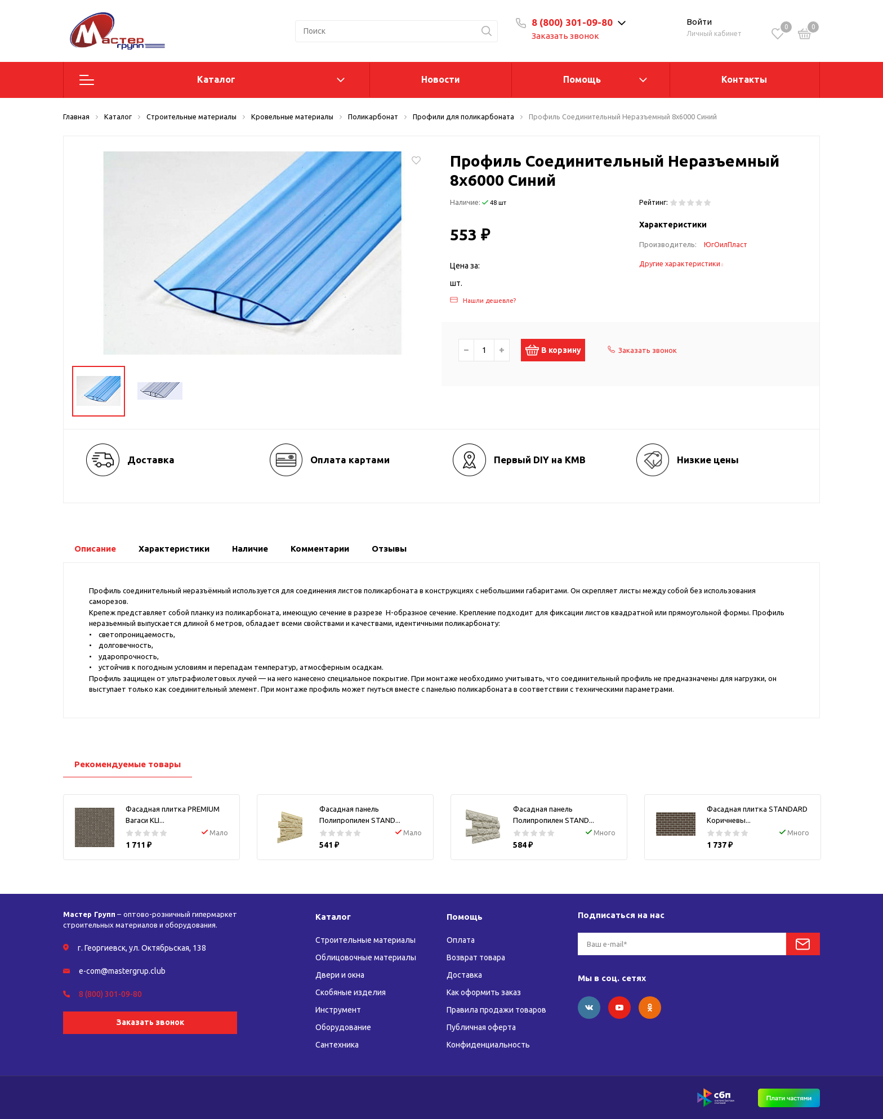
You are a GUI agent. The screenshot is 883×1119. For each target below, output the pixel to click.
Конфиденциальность (488, 1044)
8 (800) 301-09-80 (572, 22)
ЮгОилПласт (725, 244)
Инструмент (338, 1009)
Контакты (744, 79)
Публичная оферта (481, 1027)
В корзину (559, 350)
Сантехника (337, 1044)
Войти (699, 21)
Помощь (582, 79)
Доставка (464, 974)
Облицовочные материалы (365, 957)
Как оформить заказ (484, 992)
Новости (440, 79)
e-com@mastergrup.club (122, 970)
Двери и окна (339, 974)
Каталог (216, 79)
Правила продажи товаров (496, 1009)
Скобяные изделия (350, 992)
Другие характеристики (681, 263)
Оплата (461, 940)
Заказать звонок (565, 36)
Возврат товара (476, 957)
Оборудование (343, 1027)
